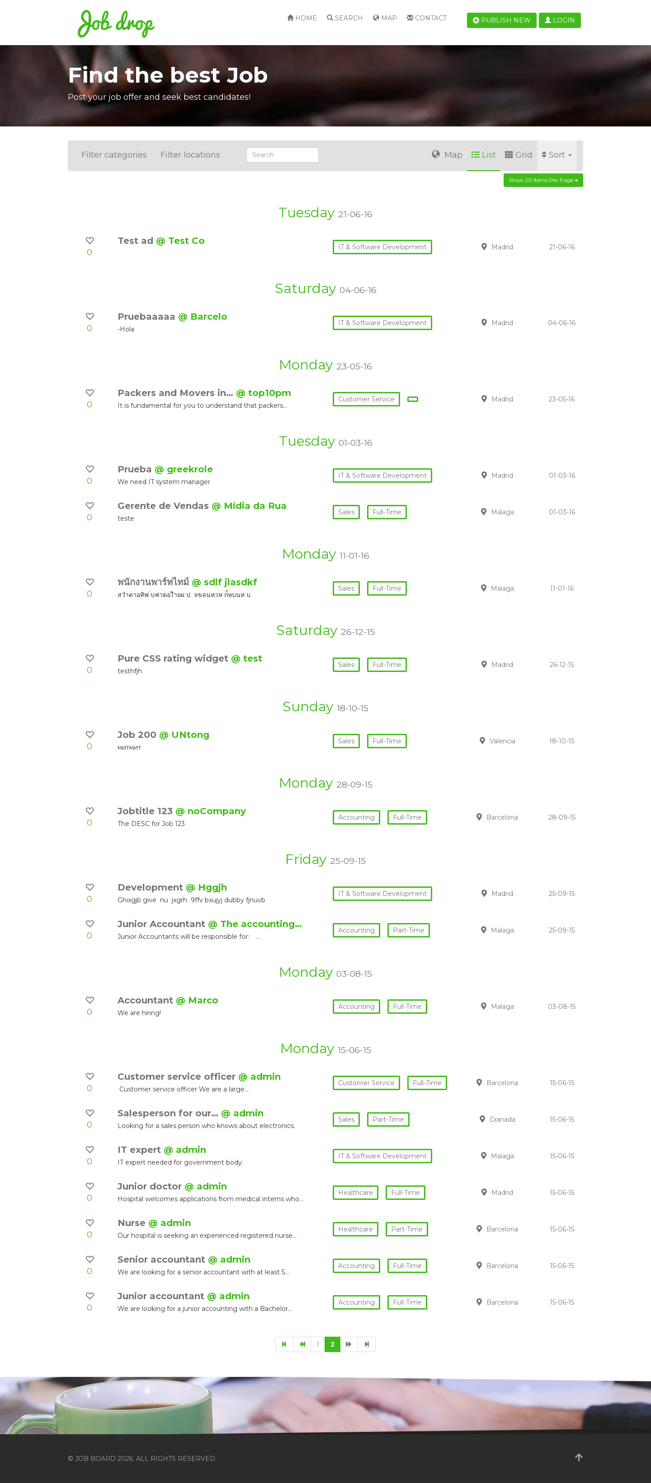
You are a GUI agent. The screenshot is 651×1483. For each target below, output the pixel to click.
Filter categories (114, 155)
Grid (519, 155)
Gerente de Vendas (165, 505)
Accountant (147, 1000)
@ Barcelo (202, 316)
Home (302, 18)
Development (152, 887)
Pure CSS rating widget (174, 658)
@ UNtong (184, 734)
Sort (557, 155)
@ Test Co (180, 240)
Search (345, 18)
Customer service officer (178, 1076)
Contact (427, 18)
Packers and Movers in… (177, 392)
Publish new (502, 20)
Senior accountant (163, 1259)
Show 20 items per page (543, 180)
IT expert (141, 1149)
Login (560, 20)
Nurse (133, 1222)
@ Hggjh (206, 887)
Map (385, 18)
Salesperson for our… (169, 1113)
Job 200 (138, 734)
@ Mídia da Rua (249, 505)
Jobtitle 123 (146, 811)
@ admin (259, 1076)
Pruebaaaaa (148, 316)
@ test (246, 658)
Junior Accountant (163, 924)
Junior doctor (151, 1186)
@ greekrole (184, 469)
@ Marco (197, 1000)
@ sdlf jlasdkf (224, 582)
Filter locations (190, 155)
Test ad (137, 240)
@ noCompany (210, 811)
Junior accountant (162, 1296)
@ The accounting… (255, 924)
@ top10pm (263, 392)
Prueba (136, 469)
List (484, 155)
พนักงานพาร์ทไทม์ (155, 582)
